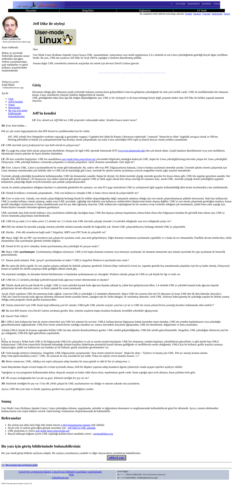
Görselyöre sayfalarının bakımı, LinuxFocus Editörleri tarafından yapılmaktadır (60, 471)
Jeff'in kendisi (15, 101)
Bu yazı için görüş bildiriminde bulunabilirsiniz (17, 113)
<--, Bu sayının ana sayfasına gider (19, 465)
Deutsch (197, 14)
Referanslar (14, 107)
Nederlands (217, 14)
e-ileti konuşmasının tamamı (76, 425)
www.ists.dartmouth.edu (132, 150)
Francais (206, 14)
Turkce (227, 14)
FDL (71, 474)
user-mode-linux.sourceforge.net (78, 159)
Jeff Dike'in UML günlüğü (81, 428)
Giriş (11, 98)
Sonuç (11, 104)
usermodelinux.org (103, 433)
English (188, 14)
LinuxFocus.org (60, 477)
